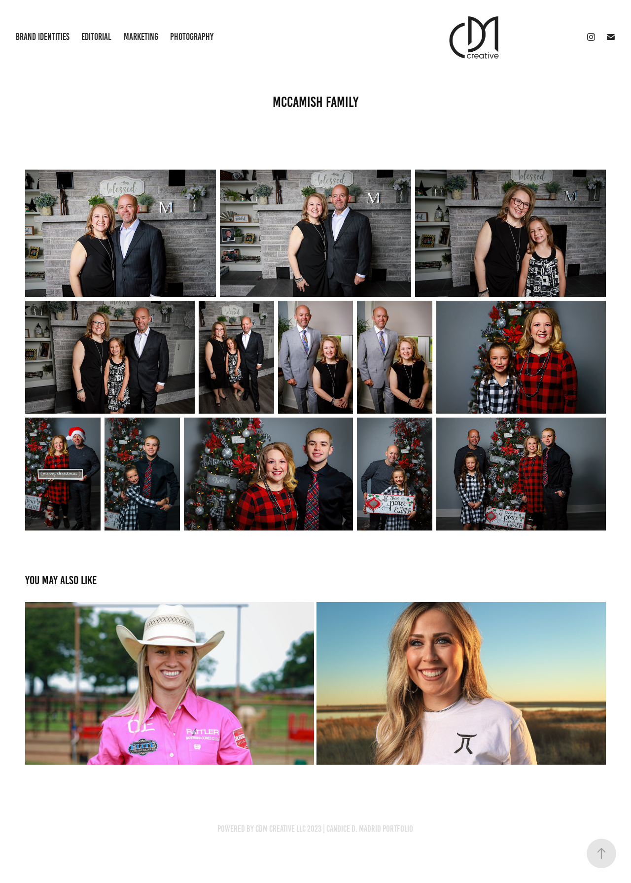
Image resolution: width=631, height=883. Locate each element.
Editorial (96, 37)
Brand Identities (43, 37)
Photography (191, 37)
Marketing (141, 37)
